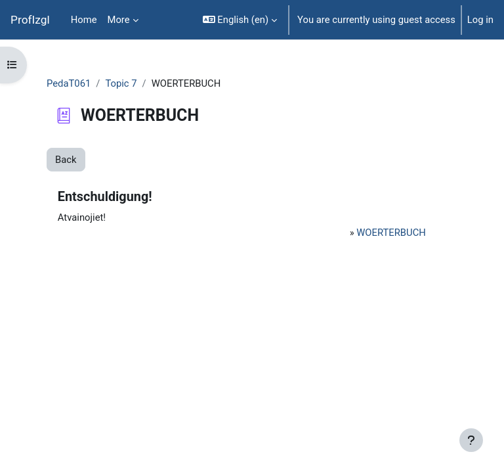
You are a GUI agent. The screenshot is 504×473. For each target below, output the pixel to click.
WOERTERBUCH (391, 232)
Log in (480, 20)
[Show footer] (471, 440)
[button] (239, 19)
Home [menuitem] (84, 20)
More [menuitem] (119, 20)
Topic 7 (120, 83)
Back (66, 160)
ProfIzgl (30, 19)
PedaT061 (69, 83)
